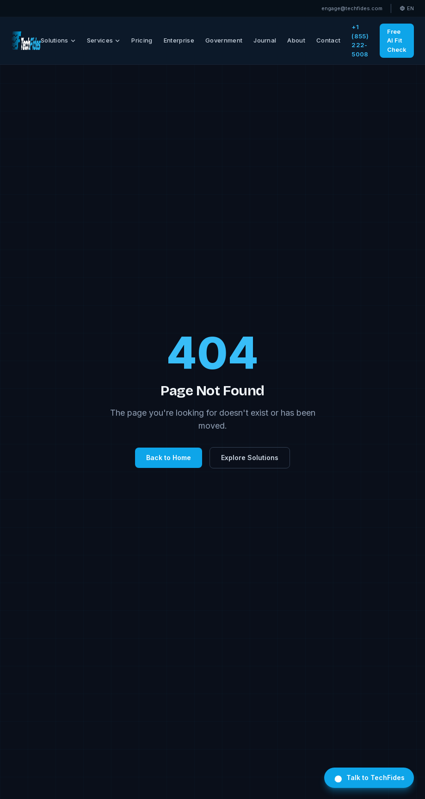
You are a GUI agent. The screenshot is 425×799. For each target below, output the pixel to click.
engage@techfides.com (351, 8)
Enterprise (179, 40)
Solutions (58, 40)
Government (223, 40)
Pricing (141, 40)
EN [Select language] (407, 8)
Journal (264, 40)
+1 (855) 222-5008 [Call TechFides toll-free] (360, 40)
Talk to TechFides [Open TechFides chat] (369, 777)
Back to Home (168, 457)
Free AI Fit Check (397, 40)
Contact (328, 40)
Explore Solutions (249, 457)
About (296, 40)
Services (104, 40)
